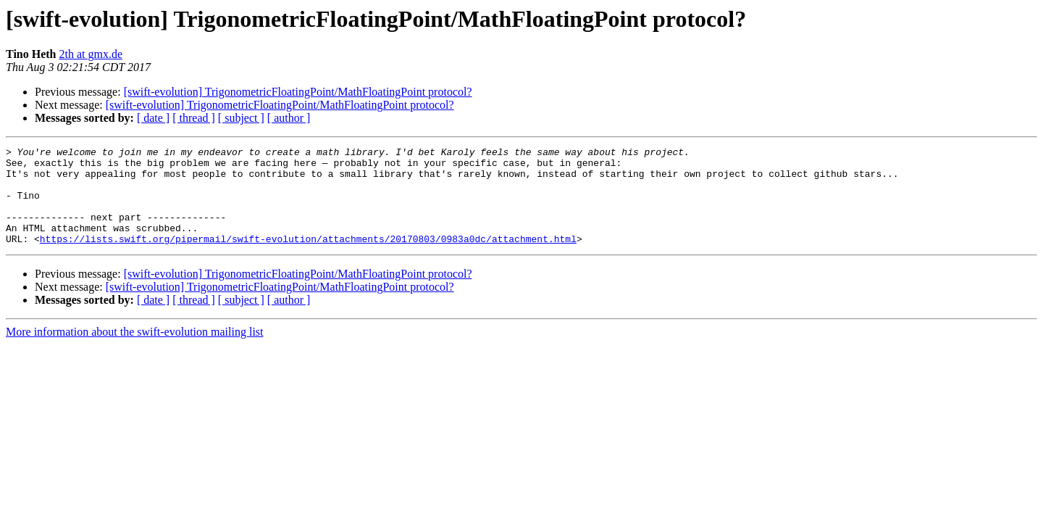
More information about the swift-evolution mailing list (135, 351)
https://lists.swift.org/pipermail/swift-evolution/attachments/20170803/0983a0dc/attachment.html (308, 258)
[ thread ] (193, 118)
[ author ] (289, 118)
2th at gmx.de (91, 54)
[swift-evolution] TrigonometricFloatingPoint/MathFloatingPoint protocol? (298, 92)
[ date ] (153, 118)
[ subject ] (241, 118)
